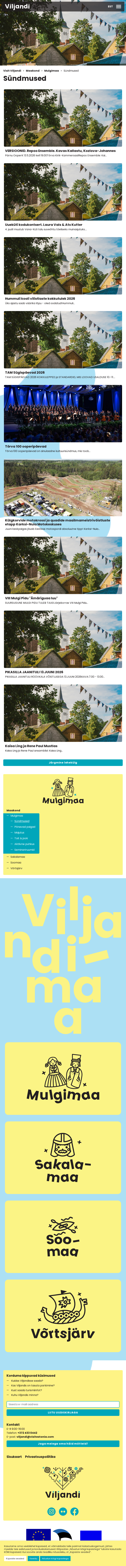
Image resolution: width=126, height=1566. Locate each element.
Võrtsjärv (16, 868)
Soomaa (15, 862)
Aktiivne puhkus (24, 844)
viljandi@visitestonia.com (35, 1437)
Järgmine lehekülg (63, 762)
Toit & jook (21, 838)
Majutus (19, 832)
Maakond (33, 71)
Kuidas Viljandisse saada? (27, 1381)
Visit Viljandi (12, 71)
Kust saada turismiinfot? (26, 1390)
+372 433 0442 (27, 1433)
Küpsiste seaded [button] (15, 1558)
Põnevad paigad (24, 827)
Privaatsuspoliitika (40, 1457)
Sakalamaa (17, 857)
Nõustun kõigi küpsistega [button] (55, 1558)
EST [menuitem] (110, 6)
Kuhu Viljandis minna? (24, 1395)
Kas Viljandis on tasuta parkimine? (33, 1385)
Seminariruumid (24, 850)
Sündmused (21, 821)
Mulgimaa (51, 71)
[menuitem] (110, 6)
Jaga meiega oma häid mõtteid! (63, 1444)
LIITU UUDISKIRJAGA (63, 1412)
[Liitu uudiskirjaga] (63, 1404)
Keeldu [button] (33, 1558)
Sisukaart (14, 1457)
